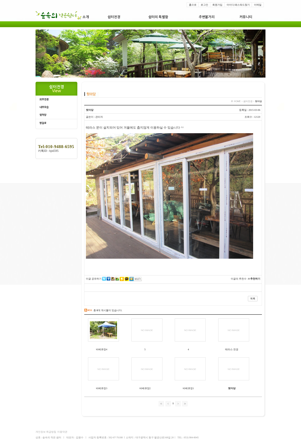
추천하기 (255, 278)
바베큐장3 (101, 388)
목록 (252, 298)
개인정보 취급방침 (46, 431)
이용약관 (62, 431)
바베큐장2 (145, 388)
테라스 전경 (231, 349)
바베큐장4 (101, 349)
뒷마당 (232, 388)
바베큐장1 (188, 388)
